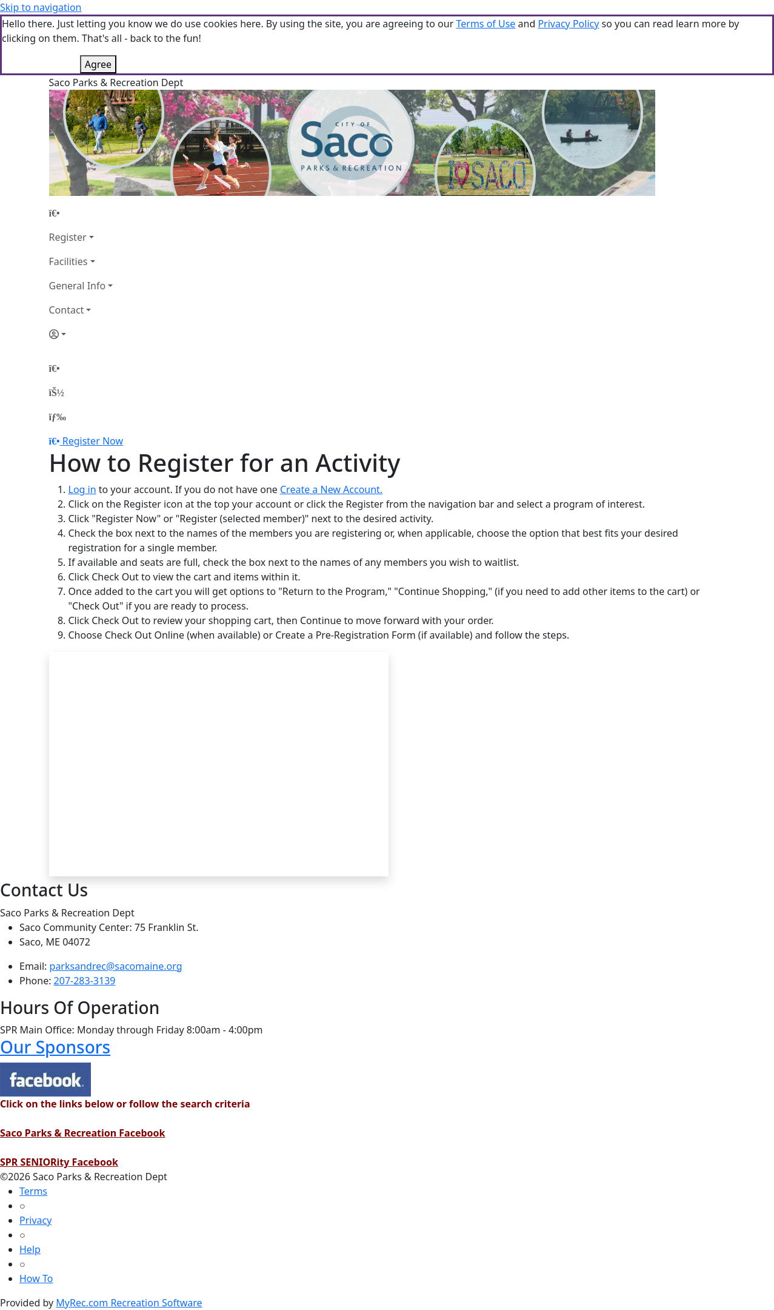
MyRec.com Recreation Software (129, 1302)
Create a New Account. (331, 489)
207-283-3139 (85, 980)
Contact (66, 310)
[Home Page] (81, 213)
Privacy (35, 1220)
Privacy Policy (568, 23)
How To (36, 1278)
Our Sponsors (55, 1046)
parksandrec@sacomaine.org (116, 966)
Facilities (68, 261)
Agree (98, 64)
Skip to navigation (40, 7)
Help (30, 1249)
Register (68, 237)
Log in (82, 489)
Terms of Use (485, 23)
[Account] (81, 334)
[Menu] (57, 417)
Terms (33, 1191)
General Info (77, 285)
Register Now (92, 441)
